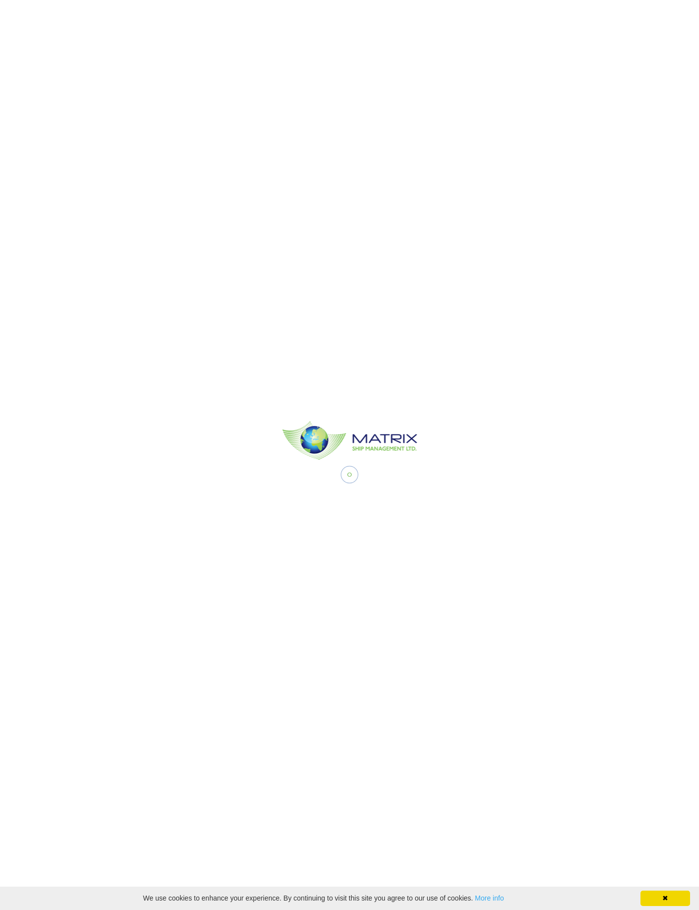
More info (489, 898)
